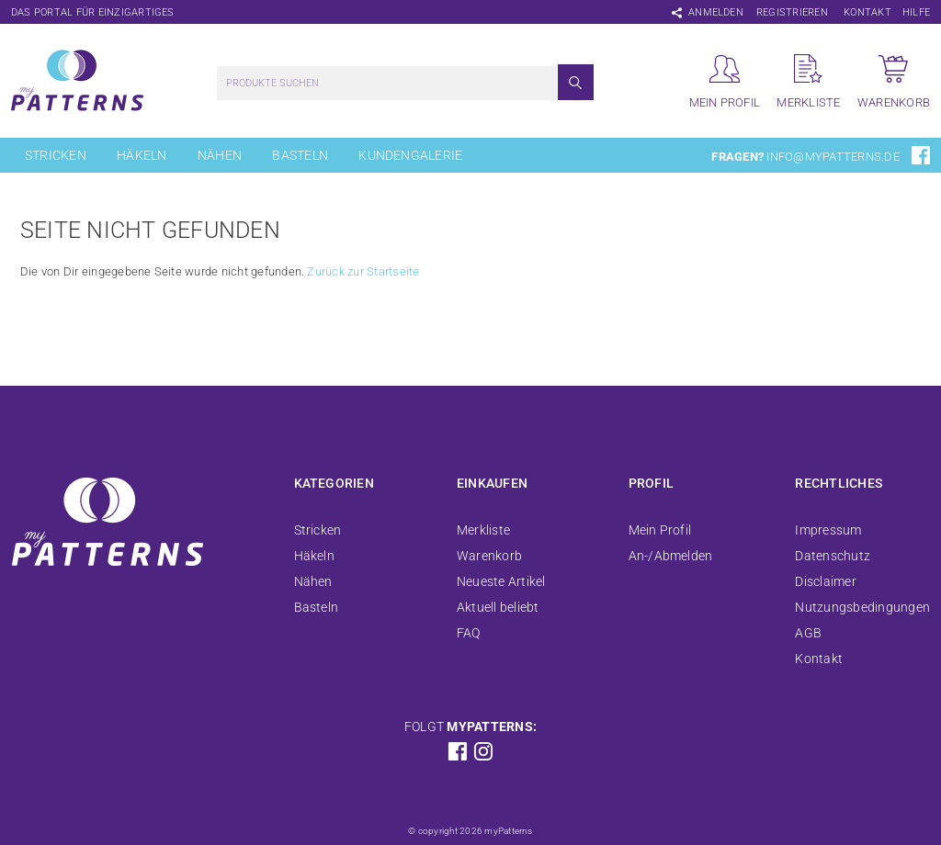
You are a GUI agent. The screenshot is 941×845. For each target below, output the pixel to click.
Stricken (55, 155)
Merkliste (483, 530)
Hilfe (916, 12)
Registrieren (792, 12)
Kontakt (867, 12)
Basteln (300, 155)
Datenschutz (832, 555)
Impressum (828, 530)
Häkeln (141, 155)
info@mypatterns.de (832, 156)
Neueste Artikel (501, 581)
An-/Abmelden (671, 555)
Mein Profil (660, 530)
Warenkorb (489, 555)
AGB (808, 632)
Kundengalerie (410, 155)
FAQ (469, 632)
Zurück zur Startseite (363, 271)
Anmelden (715, 12)
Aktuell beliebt (498, 607)
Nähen (220, 155)
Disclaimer (825, 581)
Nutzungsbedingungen (862, 607)
